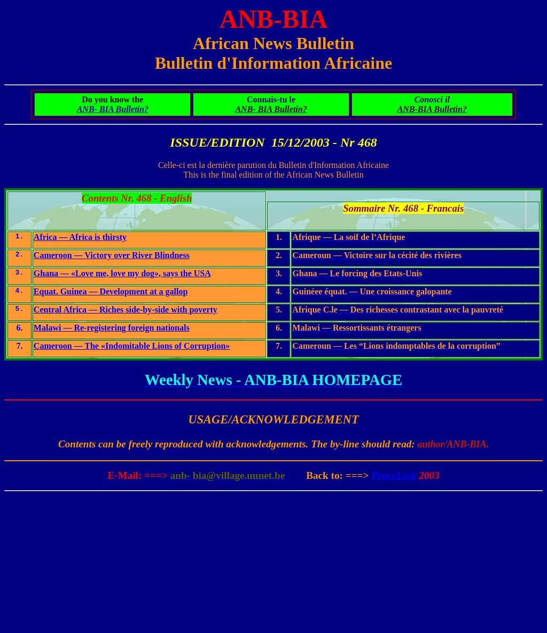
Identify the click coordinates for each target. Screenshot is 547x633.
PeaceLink (393, 475)
